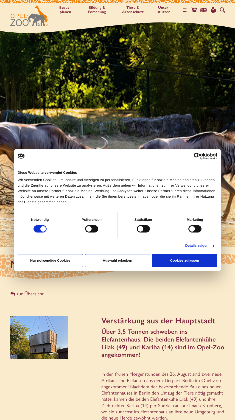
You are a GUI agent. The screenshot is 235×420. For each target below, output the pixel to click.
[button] (194, 10)
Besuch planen (65, 9)
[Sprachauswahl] (204, 10)
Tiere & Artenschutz (133, 9)
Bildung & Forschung (97, 9)
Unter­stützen (164, 9)
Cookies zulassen (184, 260)
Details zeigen (196, 246)
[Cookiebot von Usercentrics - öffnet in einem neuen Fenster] (197, 156)
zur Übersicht (27, 294)
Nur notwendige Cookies (50, 260)
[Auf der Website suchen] (222, 10)
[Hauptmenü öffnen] (185, 10)
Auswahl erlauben (117, 260)
